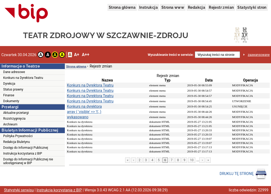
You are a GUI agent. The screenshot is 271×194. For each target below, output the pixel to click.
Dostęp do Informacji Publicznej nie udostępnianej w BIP (28, 161)
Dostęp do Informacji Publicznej (25, 148)
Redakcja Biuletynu (16, 142)
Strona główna (122, 7)
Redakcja (196, 7)
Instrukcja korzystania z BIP (22, 153)
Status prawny (13, 89)
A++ (85, 54)
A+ (76, 54)
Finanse (8, 95)
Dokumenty (11, 101)
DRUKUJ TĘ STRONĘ (243, 174)
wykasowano (77, 117)
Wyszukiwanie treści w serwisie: (170, 55)
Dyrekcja (9, 83)
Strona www (172, 7)
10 (192, 160)
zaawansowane (259, 55)
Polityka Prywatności (18, 136)
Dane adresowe (14, 72)
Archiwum (10, 124)
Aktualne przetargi (16, 113)
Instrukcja (148, 7)
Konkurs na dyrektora (84, 106)
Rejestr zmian (221, 7)
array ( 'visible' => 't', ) (84, 112)
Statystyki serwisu (19, 190)
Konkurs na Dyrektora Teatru (23, 78)
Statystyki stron (251, 7)
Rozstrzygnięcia (14, 118)
